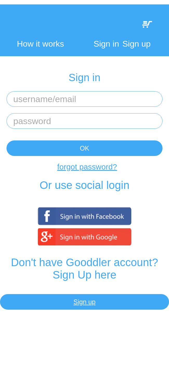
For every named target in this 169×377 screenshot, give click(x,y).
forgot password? (87, 166)
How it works (40, 44)
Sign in (106, 44)
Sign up (136, 44)
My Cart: (147, 24)
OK (84, 148)
